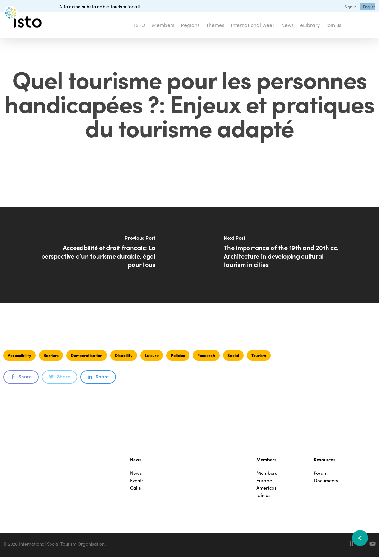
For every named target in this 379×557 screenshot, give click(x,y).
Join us (263, 495)
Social (233, 355)
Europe (264, 480)
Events (137, 480)
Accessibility (19, 355)
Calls (135, 487)
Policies (178, 355)
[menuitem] (369, 6)
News (136, 473)
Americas (266, 487)
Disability (124, 355)
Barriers (51, 355)
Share (21, 376)
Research (206, 355)
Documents (326, 480)
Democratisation (87, 355)
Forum (321, 473)
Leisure (152, 355)
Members (266, 473)
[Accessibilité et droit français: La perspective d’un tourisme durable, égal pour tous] (95, 255)
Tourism (258, 355)
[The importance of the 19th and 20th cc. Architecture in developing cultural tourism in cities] (284, 255)
